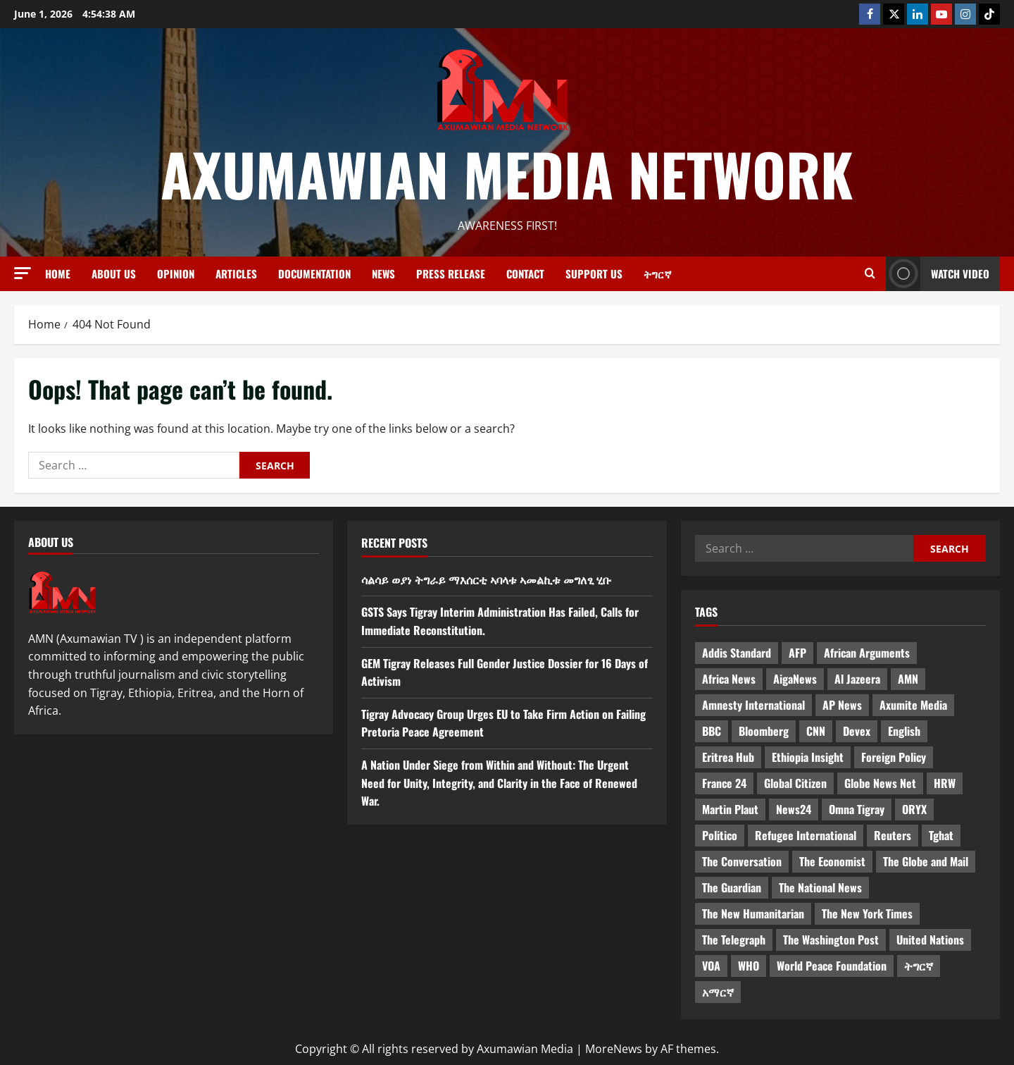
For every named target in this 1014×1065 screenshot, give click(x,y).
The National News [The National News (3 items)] (820, 887)
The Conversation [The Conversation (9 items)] (742, 861)
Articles (236, 273)
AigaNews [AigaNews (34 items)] (795, 678)
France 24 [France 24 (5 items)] (724, 783)
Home (57, 273)
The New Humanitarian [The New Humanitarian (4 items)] (753, 913)
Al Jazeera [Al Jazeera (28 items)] (857, 678)
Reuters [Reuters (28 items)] (892, 835)
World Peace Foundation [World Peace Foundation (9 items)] (832, 965)
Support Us (593, 273)
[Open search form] (870, 273)
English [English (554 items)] (904, 730)
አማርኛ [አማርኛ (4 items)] (718, 991)
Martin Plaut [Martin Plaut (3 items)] (730, 809)
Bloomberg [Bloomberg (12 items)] (764, 730)
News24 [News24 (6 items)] (793, 809)
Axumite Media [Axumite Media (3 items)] (913, 704)
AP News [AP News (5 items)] (842, 704)
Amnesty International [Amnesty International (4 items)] (753, 704)
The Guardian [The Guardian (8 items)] (731, 887)
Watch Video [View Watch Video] (937, 274)
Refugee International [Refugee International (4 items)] (805, 835)
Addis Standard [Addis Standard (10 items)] (736, 652)
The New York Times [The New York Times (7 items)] (867, 913)
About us (114, 273)
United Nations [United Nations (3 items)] (930, 939)
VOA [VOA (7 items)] (711, 965)
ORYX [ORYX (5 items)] (914, 809)
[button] (22, 273)
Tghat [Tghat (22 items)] (941, 835)
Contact (525, 273)
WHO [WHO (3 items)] (748, 965)
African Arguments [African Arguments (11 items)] (867, 652)
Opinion (175, 273)
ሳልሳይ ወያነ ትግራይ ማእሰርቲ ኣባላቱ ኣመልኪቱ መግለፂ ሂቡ (486, 579)
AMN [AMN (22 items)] (908, 678)
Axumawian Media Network (507, 173)
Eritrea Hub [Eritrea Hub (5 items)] (728, 757)
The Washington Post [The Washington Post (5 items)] (831, 939)
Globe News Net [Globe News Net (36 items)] (880, 783)
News (383, 273)
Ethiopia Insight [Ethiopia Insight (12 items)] (808, 757)
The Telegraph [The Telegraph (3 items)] (733, 939)
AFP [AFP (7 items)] (797, 652)
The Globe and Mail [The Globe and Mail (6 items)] (925, 861)
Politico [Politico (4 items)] (719, 835)
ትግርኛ (658, 273)
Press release (450, 273)
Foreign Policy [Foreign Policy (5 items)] (893, 757)
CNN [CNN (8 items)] (815, 730)
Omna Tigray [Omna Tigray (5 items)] (856, 809)
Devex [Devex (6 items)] (856, 730)
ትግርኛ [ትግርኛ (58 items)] (918, 965)
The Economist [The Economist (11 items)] (832, 861)
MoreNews (613, 1049)
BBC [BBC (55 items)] (711, 730)
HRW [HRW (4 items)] (945, 783)
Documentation (314, 273)
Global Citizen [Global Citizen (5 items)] (795, 783)
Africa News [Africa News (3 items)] (729, 678)
